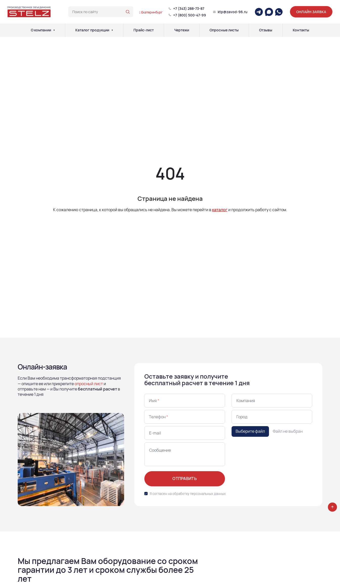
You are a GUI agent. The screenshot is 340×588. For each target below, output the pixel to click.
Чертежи (181, 30)
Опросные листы (224, 30)
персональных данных (208, 493)
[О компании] (54, 30)
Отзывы (265, 30)
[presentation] (270, 452)
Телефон (158, 417)
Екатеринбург (151, 12)
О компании (41, 30)
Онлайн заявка (311, 11)
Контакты (301, 30)
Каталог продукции (92, 30)
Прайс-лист (143, 30)
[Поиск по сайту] (128, 12)
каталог (220, 209)
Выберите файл (250, 431)
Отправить (184, 478)
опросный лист (89, 383)
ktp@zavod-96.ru (232, 11)
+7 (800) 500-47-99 (189, 15)
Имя (154, 400)
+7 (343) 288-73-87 (188, 8)
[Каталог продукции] (112, 30)
